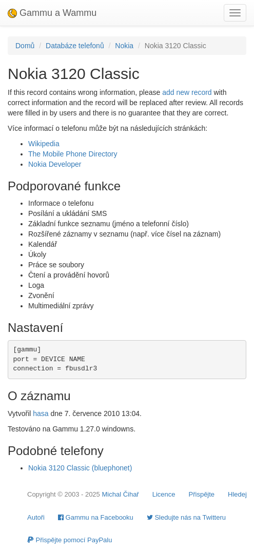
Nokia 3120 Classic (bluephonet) (80, 468)
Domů (24, 46)
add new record (187, 92)
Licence (163, 494)
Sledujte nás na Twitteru (186, 517)
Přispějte (202, 494)
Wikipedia (44, 144)
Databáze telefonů (75, 46)
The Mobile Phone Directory (73, 154)
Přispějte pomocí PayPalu (69, 540)
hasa (40, 413)
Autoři (36, 517)
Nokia (124, 46)
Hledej (237, 494)
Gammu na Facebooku (95, 517)
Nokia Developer (55, 164)
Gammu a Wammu (52, 13)
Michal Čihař (120, 494)
